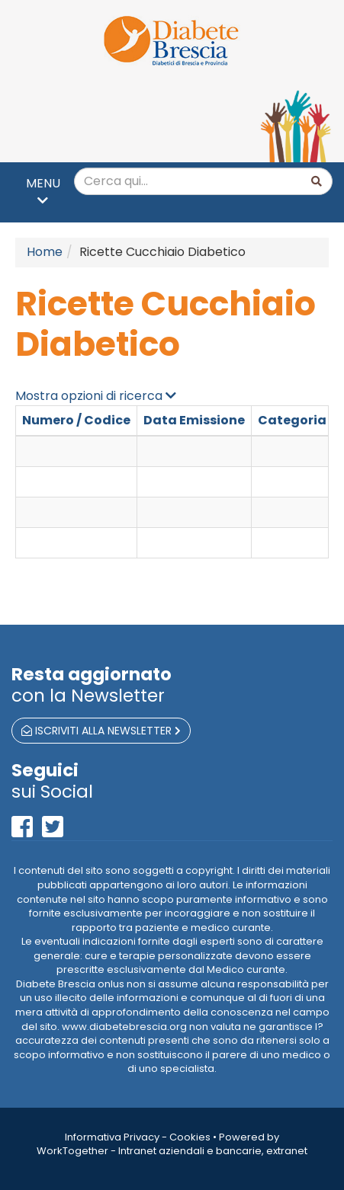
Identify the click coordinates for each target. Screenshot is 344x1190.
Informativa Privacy (112, 1137)
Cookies (190, 1137)
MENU (43, 190)
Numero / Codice (76, 420)
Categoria (292, 420)
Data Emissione (194, 420)
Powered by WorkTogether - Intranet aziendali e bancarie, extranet (172, 1144)
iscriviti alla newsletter (101, 730)
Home (45, 252)
